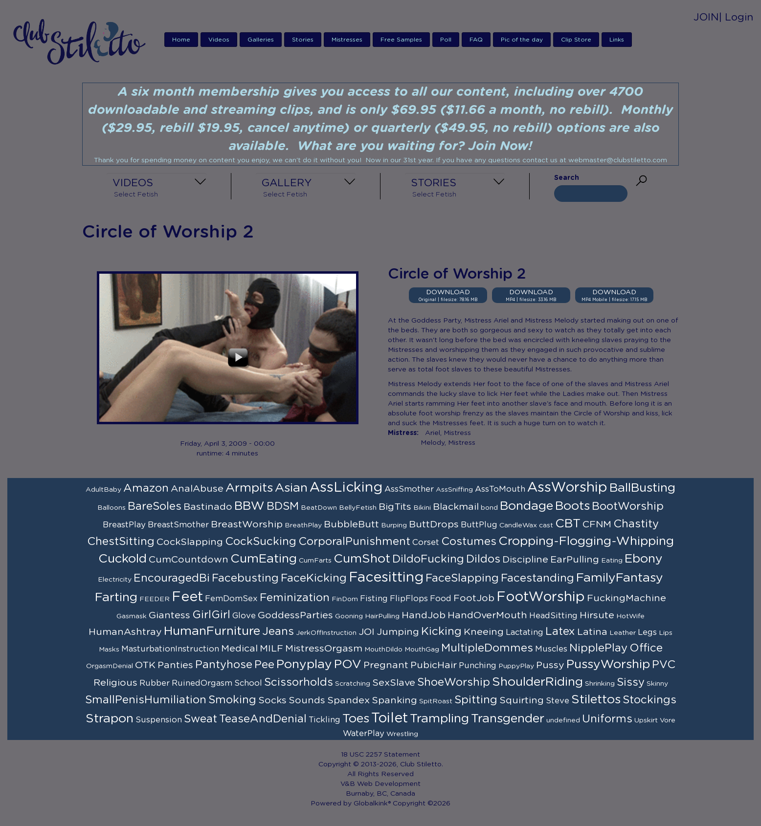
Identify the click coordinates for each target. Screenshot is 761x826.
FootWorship (540, 597)
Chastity (636, 524)
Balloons (111, 507)
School (248, 683)
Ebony (644, 559)
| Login (736, 17)
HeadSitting (553, 616)
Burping (394, 525)
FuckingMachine (626, 598)
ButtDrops (434, 524)
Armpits (249, 488)
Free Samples (401, 40)
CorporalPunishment (354, 541)
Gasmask (131, 616)
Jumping (398, 632)
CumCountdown (188, 560)
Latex (560, 631)
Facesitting (386, 578)
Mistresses (347, 40)
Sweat (200, 719)
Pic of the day (522, 40)
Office (646, 648)
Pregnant (385, 665)
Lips (665, 633)
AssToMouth (500, 489)
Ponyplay (304, 664)
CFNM (596, 524)
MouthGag (421, 649)
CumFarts (315, 560)
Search (566, 177)
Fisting (374, 599)
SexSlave (393, 683)
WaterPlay (363, 734)
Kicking (441, 631)
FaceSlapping (462, 578)
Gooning (349, 616)
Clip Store (576, 40)
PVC (663, 664)
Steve (557, 701)
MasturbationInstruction (170, 649)
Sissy (631, 682)
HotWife (630, 616)
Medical (239, 648)
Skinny (657, 683)
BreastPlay (124, 525)
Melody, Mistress (448, 442)
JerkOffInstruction (326, 633)
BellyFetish (358, 507)
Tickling (324, 720)
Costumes (468, 541)
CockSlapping (190, 542)
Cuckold (122, 559)
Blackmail (456, 507)
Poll (445, 40)
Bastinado (207, 507)
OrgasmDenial (109, 666)
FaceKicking (314, 578)
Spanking (394, 700)
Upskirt (646, 720)
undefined (563, 720)
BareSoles (154, 506)
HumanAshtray (125, 632)
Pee (264, 664)
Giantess (169, 615)
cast (546, 525)
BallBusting (642, 488)
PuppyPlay (516, 666)
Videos (218, 40)
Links (616, 40)
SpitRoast (435, 701)
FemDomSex (231, 599)
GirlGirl (211, 614)
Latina (592, 632)
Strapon (110, 719)
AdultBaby (103, 489)
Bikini (422, 507)
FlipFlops (409, 599)
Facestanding (537, 578)
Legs (647, 632)
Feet (187, 597)
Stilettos (596, 700)
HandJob (424, 615)
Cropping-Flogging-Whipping (586, 541)
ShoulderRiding (537, 682)
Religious (115, 683)
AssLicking (346, 488)
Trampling (439, 719)
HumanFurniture (212, 631)
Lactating (524, 632)
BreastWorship (247, 524)
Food (440, 599)
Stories (302, 40)
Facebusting (245, 578)
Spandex (348, 700)
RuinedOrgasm (202, 683)
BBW (249, 506)
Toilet (389, 718)
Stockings (649, 700)
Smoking (232, 700)
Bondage (526, 506)
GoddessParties (295, 615)
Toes (355, 719)
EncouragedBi (172, 578)
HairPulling (382, 616)
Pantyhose (223, 664)
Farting (116, 597)
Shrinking (600, 683)
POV (347, 664)
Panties (175, 665)
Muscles (551, 649)
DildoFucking (428, 559)
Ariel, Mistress (448, 433)
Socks (272, 700)
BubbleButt (351, 524)
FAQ (476, 40)
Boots (572, 506)
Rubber (154, 683)
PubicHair (433, 665)
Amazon (146, 488)
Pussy (550, 665)
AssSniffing (454, 489)
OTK (145, 665)
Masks (109, 649)
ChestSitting (121, 541)
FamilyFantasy (619, 578)
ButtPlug (479, 525)
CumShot (362, 559)
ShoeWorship (453, 682)
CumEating (263, 559)
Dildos (483, 559)
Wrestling (402, 734)
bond (489, 507)
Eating (612, 560)
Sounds (307, 700)
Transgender (507, 719)
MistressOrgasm (323, 648)
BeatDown (319, 507)
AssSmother (409, 489)
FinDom (345, 599)
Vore (667, 720)
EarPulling (574, 560)
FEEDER (154, 599)
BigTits (395, 507)
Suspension (158, 720)
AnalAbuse (197, 489)
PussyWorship (608, 664)
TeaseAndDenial (263, 719)
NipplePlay (598, 648)
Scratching (352, 683)
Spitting (475, 700)
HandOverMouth (487, 615)
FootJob (473, 598)
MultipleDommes (487, 648)
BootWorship (628, 506)
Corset (425, 542)
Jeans (278, 631)
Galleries (260, 40)
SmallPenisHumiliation (145, 700)
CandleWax (518, 525)
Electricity (115, 579)
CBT (568, 524)
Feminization (295, 597)
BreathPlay (303, 525)
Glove (244, 616)
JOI (366, 632)
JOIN (706, 17)
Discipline (525, 560)
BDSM (283, 506)
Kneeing (484, 632)
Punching (477, 666)
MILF (271, 648)
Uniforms (607, 719)
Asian (291, 488)
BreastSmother (178, 525)
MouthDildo (383, 649)
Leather (622, 633)
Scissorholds (298, 682)
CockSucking (260, 541)
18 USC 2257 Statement (380, 754)
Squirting (521, 700)
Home (181, 40)
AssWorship (567, 488)
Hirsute (597, 615)
